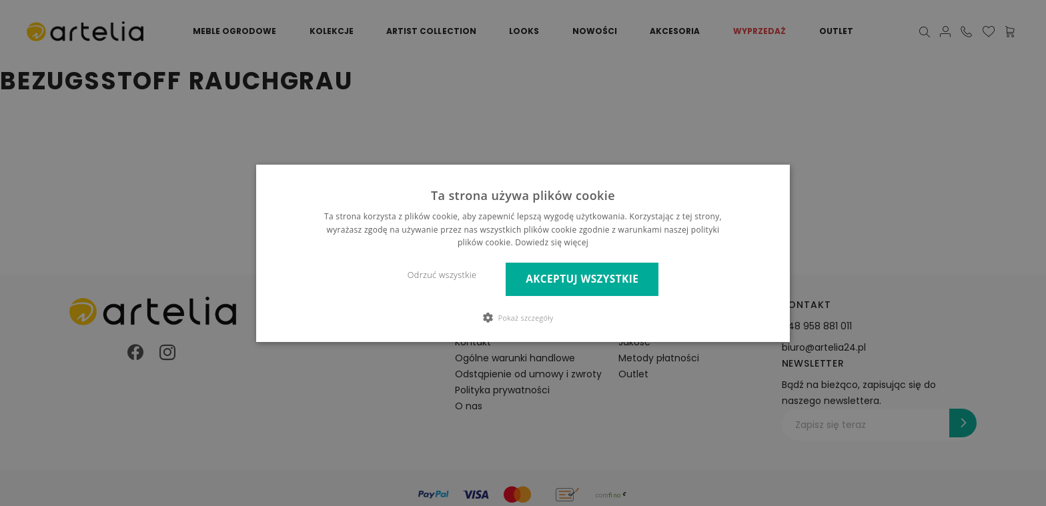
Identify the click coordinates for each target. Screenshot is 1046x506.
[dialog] (523, 252)
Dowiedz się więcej (551, 242)
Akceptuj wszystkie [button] (582, 279)
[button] (523, 317)
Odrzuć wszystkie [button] (442, 275)
